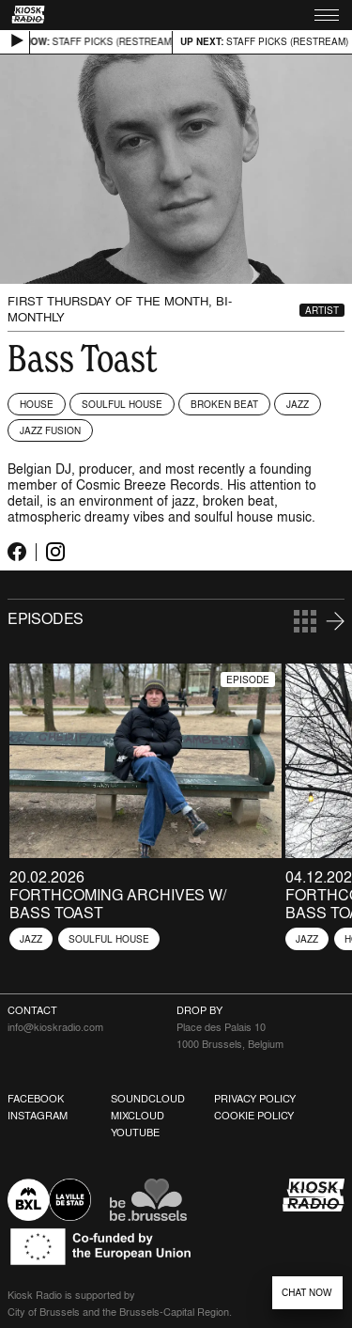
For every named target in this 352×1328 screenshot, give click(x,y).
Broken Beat (224, 404)
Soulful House (122, 404)
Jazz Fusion (50, 430)
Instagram (38, 1115)
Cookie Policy (254, 1115)
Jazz (297, 404)
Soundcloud (148, 1098)
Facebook (36, 1098)
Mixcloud (137, 1115)
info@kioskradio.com (55, 1027)
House (37, 404)
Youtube (135, 1132)
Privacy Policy (255, 1098)
